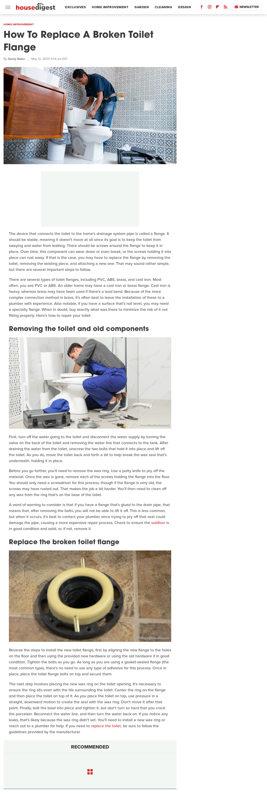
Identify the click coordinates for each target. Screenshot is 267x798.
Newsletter (247, 7)
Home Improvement (110, 7)
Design (184, 7)
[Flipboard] (217, 8)
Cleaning (163, 7)
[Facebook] (201, 8)
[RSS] (225, 8)
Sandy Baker (16, 59)
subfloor (158, 523)
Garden (141, 7)
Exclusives (75, 7)
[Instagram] (209, 8)
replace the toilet (106, 726)
